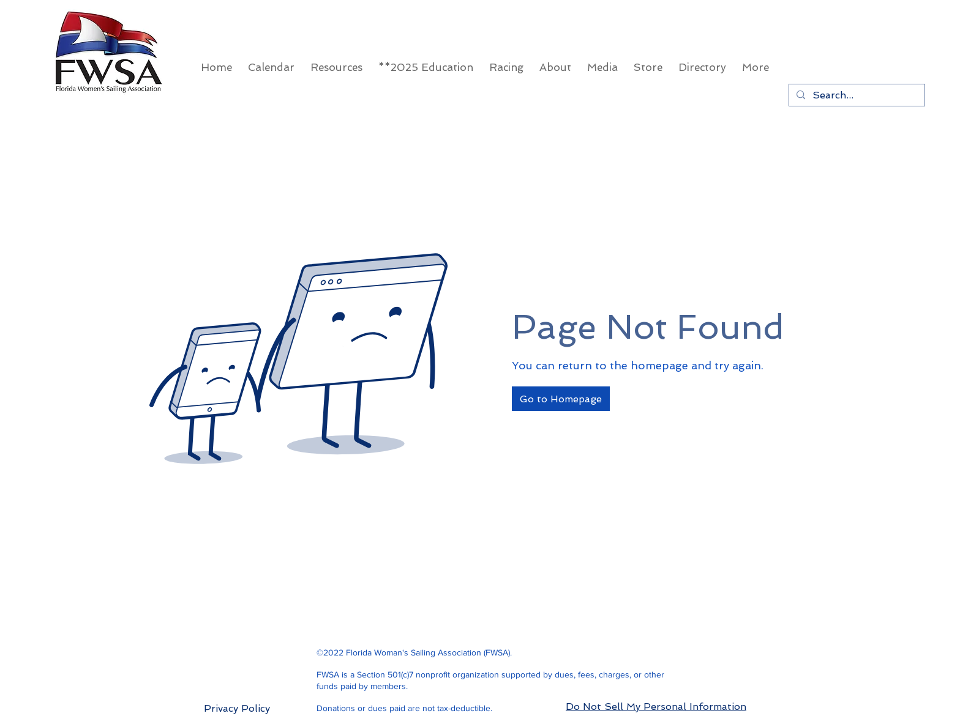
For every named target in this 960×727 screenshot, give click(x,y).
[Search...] (855, 95)
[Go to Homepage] (561, 398)
